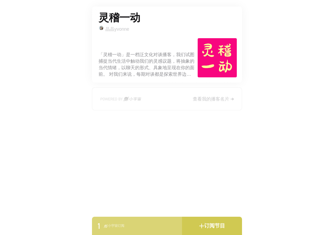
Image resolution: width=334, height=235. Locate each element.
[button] (212, 226)
